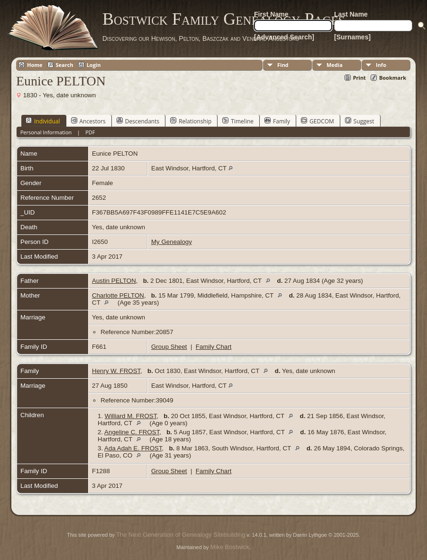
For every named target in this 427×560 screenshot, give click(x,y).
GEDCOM (317, 121)
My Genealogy (171, 241)
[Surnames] (352, 37)
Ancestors (88, 121)
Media (335, 64)
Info (381, 64)
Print (359, 77)
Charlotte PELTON (118, 295)
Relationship (190, 121)
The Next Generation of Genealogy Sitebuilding (180, 534)
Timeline (238, 121)
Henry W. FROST (116, 370)
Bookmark (392, 77)
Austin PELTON (114, 280)
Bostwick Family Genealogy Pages (223, 18)
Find (283, 64)
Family (277, 121)
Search (64, 64)
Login (94, 64)
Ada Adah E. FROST (133, 448)
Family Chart (214, 346)
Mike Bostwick (229, 547)
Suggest (359, 121)
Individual (43, 121)
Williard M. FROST (131, 416)
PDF (90, 132)
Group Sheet (169, 346)
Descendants (138, 121)
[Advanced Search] (284, 37)
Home (35, 64)
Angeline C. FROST (131, 432)
